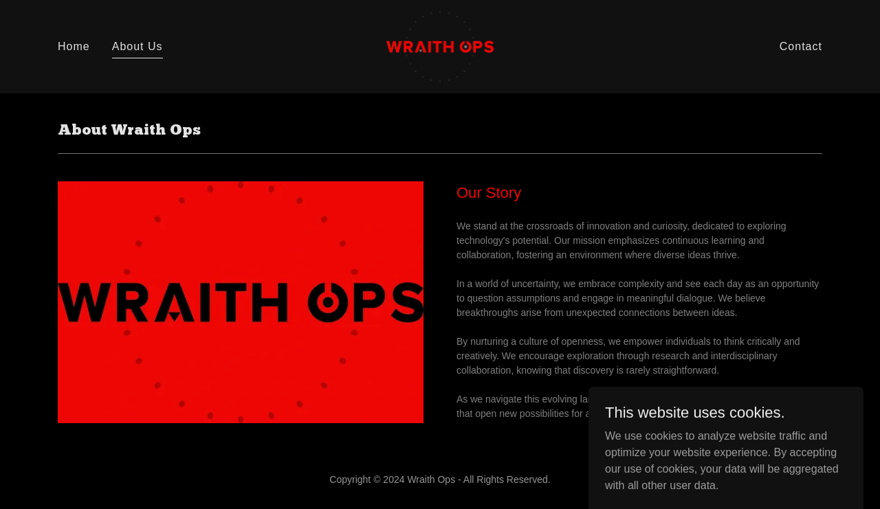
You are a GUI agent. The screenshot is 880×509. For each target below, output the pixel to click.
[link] (440, 46)
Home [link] (74, 46)
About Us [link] (137, 46)
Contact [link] (801, 46)
